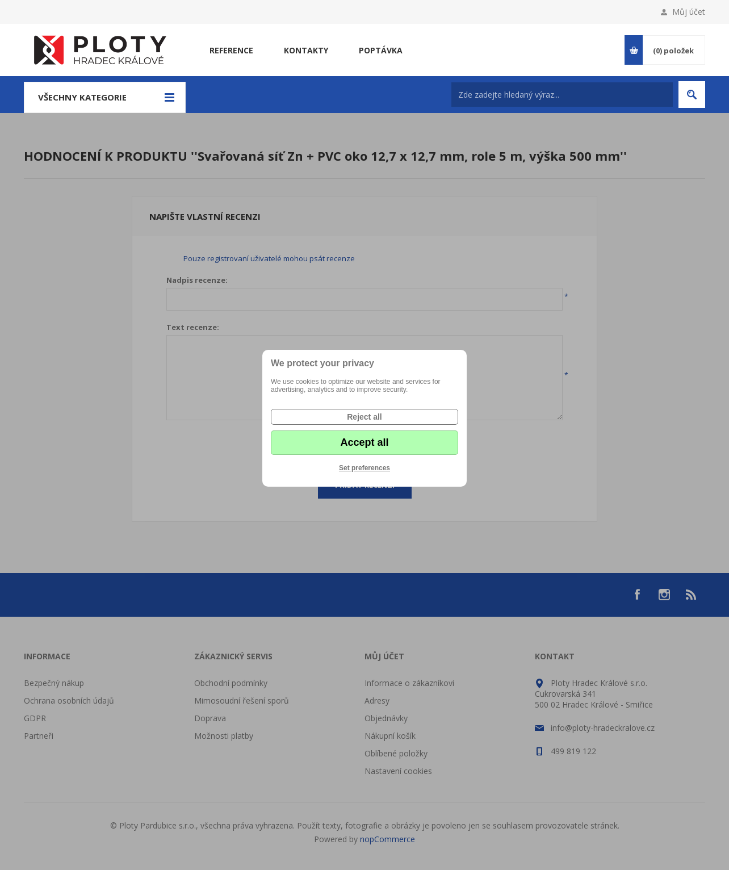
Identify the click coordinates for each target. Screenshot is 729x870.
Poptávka (381, 50)
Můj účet (688, 11)
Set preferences (364, 468)
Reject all (364, 416)
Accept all (364, 442)
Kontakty (306, 50)
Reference (231, 50)
